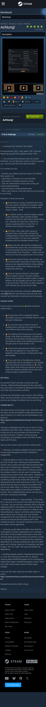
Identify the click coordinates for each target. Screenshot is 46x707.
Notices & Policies (11, 646)
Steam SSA (9, 614)
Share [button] (37, 102)
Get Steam (28, 638)
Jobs (26, 614)
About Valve (28, 610)
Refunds (8, 654)
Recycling (27, 622)
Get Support (28, 646)
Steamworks (9, 618)
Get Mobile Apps (13, 685)
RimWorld (3, 24)
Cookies (8, 650)
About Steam (10, 610)
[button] (9, 88)
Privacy (7, 638)
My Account (28, 650)
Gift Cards (8, 626)
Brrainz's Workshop (23, 24)
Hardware (27, 618)
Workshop (12, 24)
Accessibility (9, 642)
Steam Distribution (12, 622)
